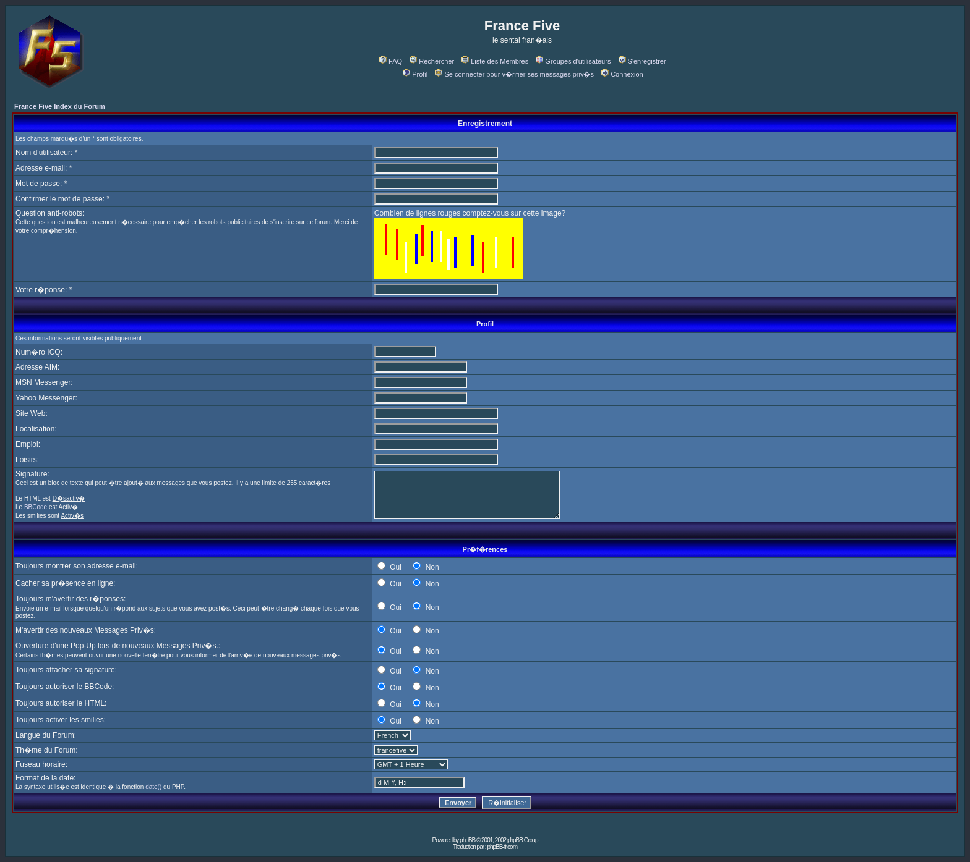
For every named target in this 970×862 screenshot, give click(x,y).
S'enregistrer (642, 61)
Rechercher (432, 61)
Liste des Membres (494, 61)
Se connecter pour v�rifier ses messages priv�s (514, 74)
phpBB (467, 840)
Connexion (622, 74)
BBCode (35, 507)
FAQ (390, 61)
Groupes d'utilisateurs (573, 61)
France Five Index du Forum (59, 106)
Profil (415, 74)
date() (153, 787)
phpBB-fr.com (502, 846)
